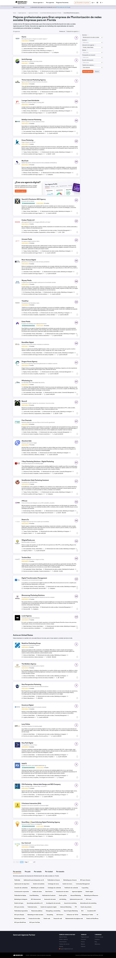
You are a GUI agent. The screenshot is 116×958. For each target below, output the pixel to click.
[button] (93, 2)
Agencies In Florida (33, 12)
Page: (26, 862)
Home (14, 12)
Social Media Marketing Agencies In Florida (50, 12)
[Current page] (30, 862)
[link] (50, 3)
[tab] (17, 871)
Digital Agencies (22, 12)
